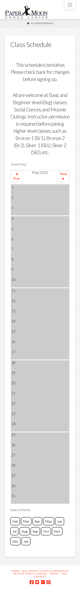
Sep (35, 531)
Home (16, 571)
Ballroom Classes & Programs (45, 571)
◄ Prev (16, 176)
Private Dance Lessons (30, 573)
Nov (57, 531)
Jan (25, 541)
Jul (14, 531)
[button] (69, 5)
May (48, 521)
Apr (37, 521)
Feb (15, 521)
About (54, 573)
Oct (46, 531)
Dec (15, 541)
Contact (40, 576)
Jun (59, 521)
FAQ (64, 573)
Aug (25, 531)
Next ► (63, 176)
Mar (26, 521)
